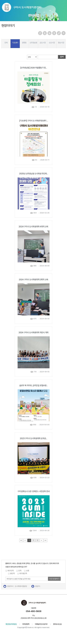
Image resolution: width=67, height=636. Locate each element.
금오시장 (43, 43)
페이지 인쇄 (64, 33)
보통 (27, 571)
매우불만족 (23, 573)
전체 (5, 43)
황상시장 (61, 43)
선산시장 (52, 43)
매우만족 (11, 571)
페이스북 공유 (40, 33)
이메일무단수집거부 (41, 624)
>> (45, 540)
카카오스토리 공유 (54, 33)
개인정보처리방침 (11, 624)
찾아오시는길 (57, 624)
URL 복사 (59, 33)
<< (21, 540)
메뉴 (63, 5)
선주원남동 (33, 43)
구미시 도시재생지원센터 (24, 8)
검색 (62, 57)
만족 (19, 571)
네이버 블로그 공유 (49, 33)
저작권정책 (25, 624)
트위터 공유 (45, 33)
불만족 (12, 573)
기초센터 (15, 43)
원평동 (24, 43)
